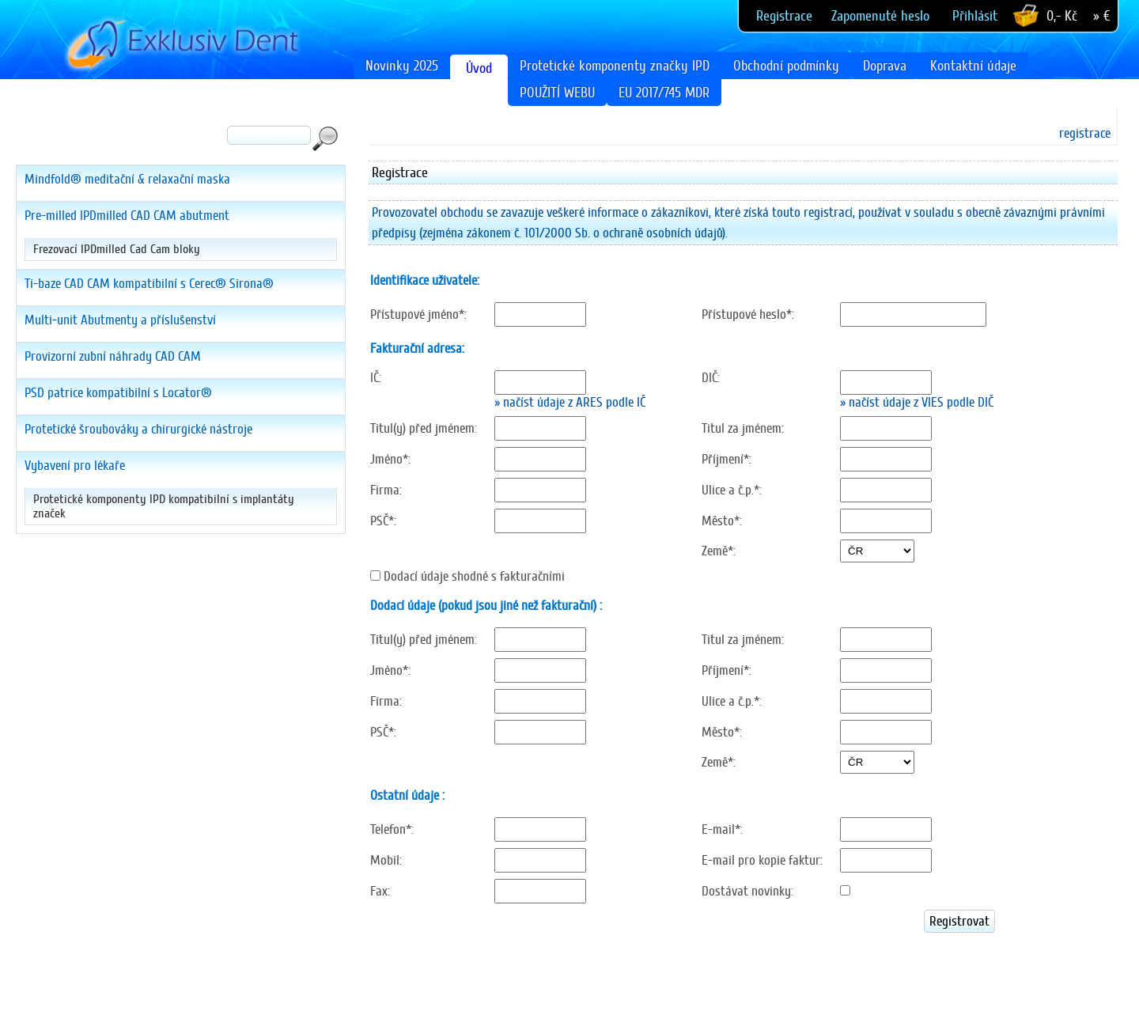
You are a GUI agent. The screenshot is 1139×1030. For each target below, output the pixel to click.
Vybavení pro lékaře (75, 465)
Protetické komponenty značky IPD (615, 66)
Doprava (884, 66)
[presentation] (489, 967)
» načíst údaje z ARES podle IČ (569, 402)
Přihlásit (974, 16)
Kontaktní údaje (973, 66)
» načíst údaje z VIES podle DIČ (916, 402)
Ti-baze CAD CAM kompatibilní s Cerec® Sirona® (149, 283)
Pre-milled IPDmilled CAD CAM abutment (127, 215)
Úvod (479, 68)
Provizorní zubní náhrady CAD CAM (113, 356)
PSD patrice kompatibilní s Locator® (118, 392)
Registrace (784, 16)
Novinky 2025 (401, 66)
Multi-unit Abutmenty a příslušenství (120, 320)
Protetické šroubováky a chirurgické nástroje (138, 429)
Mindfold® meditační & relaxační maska (127, 179)
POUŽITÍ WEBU (557, 92)
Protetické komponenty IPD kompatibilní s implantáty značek (163, 506)
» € (1101, 16)
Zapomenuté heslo (880, 16)
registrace (1085, 133)
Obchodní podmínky (786, 66)
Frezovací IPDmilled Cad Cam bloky (116, 249)
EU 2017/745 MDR (664, 92)
